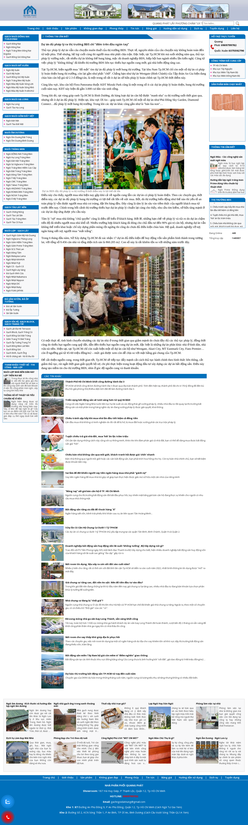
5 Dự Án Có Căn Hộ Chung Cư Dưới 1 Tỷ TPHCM (91, 527)
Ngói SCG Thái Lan (15, 249)
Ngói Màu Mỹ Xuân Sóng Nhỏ (20, 87)
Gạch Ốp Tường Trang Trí (18, 342)
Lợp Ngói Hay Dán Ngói (161, 703)
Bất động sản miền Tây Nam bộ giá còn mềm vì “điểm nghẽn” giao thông (106, 655)
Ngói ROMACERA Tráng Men (19, 191)
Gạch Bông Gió (13, 349)
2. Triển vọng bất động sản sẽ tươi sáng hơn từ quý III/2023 (226, 206)
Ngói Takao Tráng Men (17, 185)
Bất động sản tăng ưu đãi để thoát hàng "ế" (90, 509)
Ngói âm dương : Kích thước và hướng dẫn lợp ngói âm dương (28, 704)
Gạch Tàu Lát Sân (14, 215)
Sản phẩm (71, 28)
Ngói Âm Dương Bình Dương (20, 140)
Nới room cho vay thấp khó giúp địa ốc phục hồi (92, 637)
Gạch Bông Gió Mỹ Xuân (17, 77)
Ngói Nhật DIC (13, 283)
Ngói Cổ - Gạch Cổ (15, 266)
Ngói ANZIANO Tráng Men (19, 188)
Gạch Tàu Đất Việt (14, 124)
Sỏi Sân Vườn (12, 313)
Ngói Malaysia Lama (16, 256)
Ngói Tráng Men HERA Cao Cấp (21, 167)
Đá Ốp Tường (12, 309)
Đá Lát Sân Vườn (14, 306)
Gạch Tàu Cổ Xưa (14, 222)
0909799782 (228, 45)
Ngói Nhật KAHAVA (15, 259)
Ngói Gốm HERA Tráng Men (19, 242)
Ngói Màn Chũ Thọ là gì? (161, 738)
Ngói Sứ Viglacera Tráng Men (20, 164)
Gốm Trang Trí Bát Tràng (18, 339)
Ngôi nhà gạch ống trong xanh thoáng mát (74, 704)
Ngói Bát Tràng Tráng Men (19, 171)
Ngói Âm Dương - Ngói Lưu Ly (212, 738)
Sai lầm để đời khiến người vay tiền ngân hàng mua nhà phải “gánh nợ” (106, 472)
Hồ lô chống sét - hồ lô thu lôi (20, 356)
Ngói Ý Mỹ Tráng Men (16, 178)
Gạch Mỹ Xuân (13, 73)
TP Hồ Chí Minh (220, 65)
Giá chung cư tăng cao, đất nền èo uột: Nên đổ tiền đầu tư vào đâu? (104, 582)
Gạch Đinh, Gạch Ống (16, 352)
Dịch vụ (198, 28)
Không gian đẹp (93, 28)
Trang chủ (33, 28)
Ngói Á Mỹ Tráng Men (16, 198)
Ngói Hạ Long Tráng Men (18, 157)
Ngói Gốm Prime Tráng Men (19, 245)
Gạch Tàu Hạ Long (15, 107)
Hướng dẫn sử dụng (175, 28)
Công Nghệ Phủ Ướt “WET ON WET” (119, 738)
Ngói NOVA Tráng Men (17, 195)
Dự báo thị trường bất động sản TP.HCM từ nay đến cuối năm (100, 673)
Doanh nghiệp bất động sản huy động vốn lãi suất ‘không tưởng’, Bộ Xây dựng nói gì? (114, 545)
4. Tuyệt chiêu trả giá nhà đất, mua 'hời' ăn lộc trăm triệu (226, 222)
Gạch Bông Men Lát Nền (17, 346)
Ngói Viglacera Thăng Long (19, 238)
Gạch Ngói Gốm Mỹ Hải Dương (21, 235)
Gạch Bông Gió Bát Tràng (18, 335)
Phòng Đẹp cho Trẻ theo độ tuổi (70, 738)
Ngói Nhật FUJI (13, 263)
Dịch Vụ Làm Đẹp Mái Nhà (20, 738)
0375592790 (236, 50)
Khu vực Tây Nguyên (222, 68)
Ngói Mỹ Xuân (12, 70)
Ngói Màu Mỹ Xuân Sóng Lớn (19, 83)
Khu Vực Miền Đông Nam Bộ (226, 75)
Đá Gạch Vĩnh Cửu (15, 273)
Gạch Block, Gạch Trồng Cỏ (19, 332)
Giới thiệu (52, 28)
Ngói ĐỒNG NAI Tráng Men (19, 154)
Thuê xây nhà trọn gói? (113, 703)
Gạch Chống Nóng (15, 211)
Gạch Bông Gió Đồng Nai (18, 57)
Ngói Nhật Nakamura (16, 276)
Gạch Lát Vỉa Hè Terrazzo (18, 328)
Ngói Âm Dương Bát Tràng (19, 137)
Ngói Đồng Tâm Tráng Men (19, 174)
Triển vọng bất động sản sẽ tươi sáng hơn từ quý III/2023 (97, 399)
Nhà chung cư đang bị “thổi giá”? (84, 600)
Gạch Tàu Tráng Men (16, 218)
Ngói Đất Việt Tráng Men (18, 160)
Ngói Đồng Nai (13, 47)
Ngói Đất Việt (12, 120)
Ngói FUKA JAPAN (14, 290)
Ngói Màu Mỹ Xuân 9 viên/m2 (20, 90)
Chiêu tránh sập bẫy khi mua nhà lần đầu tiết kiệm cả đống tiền (101, 418)
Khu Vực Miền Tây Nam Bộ (225, 72)
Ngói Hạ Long (12, 104)
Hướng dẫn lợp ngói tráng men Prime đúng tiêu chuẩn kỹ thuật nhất (226, 189)
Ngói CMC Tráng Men (16, 181)
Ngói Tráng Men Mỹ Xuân (18, 80)
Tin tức (134, 28)
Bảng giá (151, 28)
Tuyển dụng (217, 28)
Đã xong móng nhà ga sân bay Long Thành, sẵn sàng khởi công (101, 618)
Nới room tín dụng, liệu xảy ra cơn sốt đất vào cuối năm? (97, 564)
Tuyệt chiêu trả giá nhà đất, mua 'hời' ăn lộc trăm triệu (96, 436)
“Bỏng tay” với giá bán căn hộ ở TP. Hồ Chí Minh (92, 491)
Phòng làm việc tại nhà (208, 703)
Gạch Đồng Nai (13, 43)
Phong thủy (117, 28)
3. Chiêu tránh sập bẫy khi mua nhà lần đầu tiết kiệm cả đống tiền (227, 214)
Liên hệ (235, 28)
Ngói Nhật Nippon (15, 280)
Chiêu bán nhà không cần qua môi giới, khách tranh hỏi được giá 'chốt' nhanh (110, 454)
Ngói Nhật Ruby (13, 287)
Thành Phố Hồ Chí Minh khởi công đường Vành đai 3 (94, 381)
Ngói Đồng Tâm (13, 252)
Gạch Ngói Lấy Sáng (15, 269)
